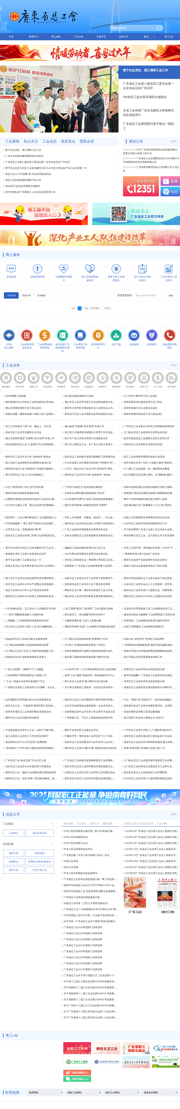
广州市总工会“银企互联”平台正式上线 (25, 760)
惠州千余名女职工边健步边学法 (81, 730)
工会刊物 (162, 823)
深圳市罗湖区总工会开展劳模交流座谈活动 (28, 711)
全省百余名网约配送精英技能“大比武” (85, 493)
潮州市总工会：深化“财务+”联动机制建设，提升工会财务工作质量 (40, 778)
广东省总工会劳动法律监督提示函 (82, 897)
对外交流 (75, 387)
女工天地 (158, 387)
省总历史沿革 (39, 833)
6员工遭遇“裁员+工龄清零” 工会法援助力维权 (89, 608)
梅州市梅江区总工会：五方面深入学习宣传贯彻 (149, 535)
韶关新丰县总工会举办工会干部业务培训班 (87, 584)
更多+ (174, 141)
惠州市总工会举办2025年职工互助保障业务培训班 (31, 596)
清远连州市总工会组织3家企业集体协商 (26, 639)
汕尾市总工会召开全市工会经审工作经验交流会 (90, 772)
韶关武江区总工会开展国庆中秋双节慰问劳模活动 (91, 699)
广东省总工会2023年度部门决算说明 (83, 933)
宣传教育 (61, 387)
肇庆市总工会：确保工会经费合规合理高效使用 (30, 772)
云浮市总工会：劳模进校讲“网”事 (23, 529)
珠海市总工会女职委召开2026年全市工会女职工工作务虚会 (96, 742)
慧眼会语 (87, 141)
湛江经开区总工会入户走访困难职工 (24, 474)
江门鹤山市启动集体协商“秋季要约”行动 (86, 639)
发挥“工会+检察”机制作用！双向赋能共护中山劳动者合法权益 (97, 675)
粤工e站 (169, 36)
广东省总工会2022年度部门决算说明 (83, 939)
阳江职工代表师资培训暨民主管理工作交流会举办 (91, 432)
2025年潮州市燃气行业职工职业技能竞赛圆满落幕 (91, 499)
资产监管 (171, 387)
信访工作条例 (71, 867)
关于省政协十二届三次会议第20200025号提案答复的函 (92, 999)
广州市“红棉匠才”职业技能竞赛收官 (84, 487)
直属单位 (13, 861)
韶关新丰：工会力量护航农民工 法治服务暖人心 (30, 517)
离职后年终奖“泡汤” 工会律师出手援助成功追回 (90, 626)
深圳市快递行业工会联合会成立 (141, 408)
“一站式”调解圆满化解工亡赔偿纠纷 (24, 614)
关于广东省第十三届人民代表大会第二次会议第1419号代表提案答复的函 (102, 1017)
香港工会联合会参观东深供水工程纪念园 (145, 566)
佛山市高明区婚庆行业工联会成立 (23, 408)
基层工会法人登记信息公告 (139, 823)
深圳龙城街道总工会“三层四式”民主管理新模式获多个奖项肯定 (38, 444)
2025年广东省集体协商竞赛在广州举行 (85, 645)
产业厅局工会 (39, 870)
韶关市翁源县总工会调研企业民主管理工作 (147, 438)
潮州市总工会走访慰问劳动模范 (22, 717)
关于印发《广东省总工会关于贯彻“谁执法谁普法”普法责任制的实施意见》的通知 (107, 921)
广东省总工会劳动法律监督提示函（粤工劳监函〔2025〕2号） (97, 879)
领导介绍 (13, 853)
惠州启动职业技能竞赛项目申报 (22, 493)
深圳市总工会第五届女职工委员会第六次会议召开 (150, 736)
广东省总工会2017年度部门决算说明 (83, 969)
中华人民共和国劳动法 (76, 837)
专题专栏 (101, 36)
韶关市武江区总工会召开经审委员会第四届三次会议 (92, 778)
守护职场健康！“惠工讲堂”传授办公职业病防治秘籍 (32, 523)
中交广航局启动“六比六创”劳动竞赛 (24, 487)
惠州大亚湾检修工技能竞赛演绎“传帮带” (86, 505)
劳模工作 (144, 387)
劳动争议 (102, 387)
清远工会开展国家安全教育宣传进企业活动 (147, 517)
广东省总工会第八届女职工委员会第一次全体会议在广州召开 (37, 162)
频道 (146, 36)
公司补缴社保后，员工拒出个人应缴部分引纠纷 (30, 608)
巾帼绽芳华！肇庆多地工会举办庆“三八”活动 (88, 736)
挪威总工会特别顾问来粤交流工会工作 (85, 548)
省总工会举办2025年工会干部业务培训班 (27, 590)
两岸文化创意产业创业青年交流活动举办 (145, 560)
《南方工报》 (168, 912)
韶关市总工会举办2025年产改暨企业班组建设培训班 (33, 584)
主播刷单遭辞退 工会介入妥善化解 (83, 620)
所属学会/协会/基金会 (39, 861)
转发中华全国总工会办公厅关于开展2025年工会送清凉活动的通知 (98, 885)
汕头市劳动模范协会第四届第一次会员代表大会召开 (92, 705)
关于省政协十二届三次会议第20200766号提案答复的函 (92, 987)
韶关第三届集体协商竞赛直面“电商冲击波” (87, 657)
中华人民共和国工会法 (76, 843)
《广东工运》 (135, 912)
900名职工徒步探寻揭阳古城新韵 (22, 186)
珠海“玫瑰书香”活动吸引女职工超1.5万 (144, 748)
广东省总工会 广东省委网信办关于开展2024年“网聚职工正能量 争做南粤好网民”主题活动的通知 (114, 909)
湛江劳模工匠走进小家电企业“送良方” (144, 717)
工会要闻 (12, 141)
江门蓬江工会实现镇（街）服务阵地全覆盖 (147, 468)
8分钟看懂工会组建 (15, 396)
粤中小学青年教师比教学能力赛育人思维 (145, 499)
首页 (11, 36)
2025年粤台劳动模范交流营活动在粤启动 (86, 554)
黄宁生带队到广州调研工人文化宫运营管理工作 (30, 192)
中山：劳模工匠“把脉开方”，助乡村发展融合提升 (150, 699)
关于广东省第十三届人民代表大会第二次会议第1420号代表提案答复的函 (102, 1011)
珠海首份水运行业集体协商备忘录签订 (25, 657)
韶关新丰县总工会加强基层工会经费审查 (145, 772)
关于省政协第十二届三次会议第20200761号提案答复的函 (94, 993)
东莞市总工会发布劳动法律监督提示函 (144, 669)
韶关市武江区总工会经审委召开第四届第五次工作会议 (93, 766)
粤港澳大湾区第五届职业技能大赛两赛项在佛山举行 (151, 493)
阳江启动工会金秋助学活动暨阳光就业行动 (28, 462)
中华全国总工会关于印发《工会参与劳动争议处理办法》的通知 (97, 915)
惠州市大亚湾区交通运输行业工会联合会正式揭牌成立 (93, 408)
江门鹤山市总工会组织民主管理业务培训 (145, 432)
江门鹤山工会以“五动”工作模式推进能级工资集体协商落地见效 (38, 651)
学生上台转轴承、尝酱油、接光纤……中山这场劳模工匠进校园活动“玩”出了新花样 (109, 517)
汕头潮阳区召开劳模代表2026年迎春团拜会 (28, 699)
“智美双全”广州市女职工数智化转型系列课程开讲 (31, 748)
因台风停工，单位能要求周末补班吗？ (85, 614)
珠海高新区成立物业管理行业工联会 (143, 402)
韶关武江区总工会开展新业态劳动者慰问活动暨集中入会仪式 (97, 414)
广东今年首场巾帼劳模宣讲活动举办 (24, 156)
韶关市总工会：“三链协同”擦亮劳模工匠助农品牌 (31, 705)
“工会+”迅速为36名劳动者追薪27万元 (25, 681)
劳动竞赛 (47, 387)
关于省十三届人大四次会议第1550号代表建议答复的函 (92, 981)
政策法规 (68, 823)
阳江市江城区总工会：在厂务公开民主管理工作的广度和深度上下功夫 (102, 444)
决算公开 (94, 823)
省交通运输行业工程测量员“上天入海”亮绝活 (148, 505)
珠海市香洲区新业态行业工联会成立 (143, 414)
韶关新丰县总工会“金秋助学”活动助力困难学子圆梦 (32, 468)
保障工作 (33, 387)
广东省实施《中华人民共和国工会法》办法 (86, 855)
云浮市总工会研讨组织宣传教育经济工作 (145, 523)
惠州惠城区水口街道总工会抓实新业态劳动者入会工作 (34, 402)
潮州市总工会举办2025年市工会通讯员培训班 (148, 596)
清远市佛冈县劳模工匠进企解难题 (142, 711)
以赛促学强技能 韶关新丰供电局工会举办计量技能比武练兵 (36, 499)
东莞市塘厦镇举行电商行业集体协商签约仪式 (89, 651)
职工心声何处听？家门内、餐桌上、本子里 (28, 426)
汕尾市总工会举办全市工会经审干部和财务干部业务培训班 (96, 578)
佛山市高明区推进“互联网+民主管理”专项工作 (29, 438)
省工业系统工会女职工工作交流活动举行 (27, 736)
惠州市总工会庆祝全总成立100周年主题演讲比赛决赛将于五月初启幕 (101, 523)
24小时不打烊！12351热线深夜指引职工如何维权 (90, 669)
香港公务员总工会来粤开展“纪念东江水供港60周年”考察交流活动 (40, 566)
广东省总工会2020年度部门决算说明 (83, 951)
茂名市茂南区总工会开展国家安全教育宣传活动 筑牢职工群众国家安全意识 (104, 535)
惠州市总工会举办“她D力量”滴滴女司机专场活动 (91, 748)
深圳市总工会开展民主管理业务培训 (143, 444)
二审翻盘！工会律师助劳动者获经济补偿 (27, 620)
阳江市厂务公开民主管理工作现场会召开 (86, 438)
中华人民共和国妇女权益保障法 (80, 873)
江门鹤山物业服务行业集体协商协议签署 (27, 645)
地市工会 (13, 870)
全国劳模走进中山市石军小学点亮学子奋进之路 (90, 711)
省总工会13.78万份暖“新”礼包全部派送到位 (28, 174)
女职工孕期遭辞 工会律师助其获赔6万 (144, 626)
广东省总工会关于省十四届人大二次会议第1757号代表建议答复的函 (100, 975)
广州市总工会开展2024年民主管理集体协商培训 (149, 426)
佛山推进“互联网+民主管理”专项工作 (84, 426)
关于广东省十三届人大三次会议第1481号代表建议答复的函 (95, 1005)
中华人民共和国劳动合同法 (78, 849)
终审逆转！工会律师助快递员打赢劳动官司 (147, 620)
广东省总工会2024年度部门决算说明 (83, 927)
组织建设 (6, 387)
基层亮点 (68, 141)
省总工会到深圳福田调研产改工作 (23, 180)
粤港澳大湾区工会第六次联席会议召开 (25, 554)
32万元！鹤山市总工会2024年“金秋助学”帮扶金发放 (92, 468)
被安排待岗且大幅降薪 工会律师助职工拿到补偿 (149, 614)
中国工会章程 (71, 861)
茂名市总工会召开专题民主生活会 (23, 432)
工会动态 (49, 141)
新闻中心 (34, 36)
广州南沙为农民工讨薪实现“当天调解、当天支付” (31, 687)
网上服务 (56, 36)
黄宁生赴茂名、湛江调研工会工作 (23, 150)
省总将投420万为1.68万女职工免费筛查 (26, 742)
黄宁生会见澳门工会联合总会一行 (23, 560)
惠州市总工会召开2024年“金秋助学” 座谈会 (88, 474)
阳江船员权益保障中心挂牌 (79, 396)
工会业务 (79, 36)
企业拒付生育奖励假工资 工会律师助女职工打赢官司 (152, 608)
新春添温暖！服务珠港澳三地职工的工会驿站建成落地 (34, 414)
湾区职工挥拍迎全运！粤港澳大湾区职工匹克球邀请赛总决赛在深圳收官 (103, 560)
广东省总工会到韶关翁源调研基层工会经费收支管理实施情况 (97, 760)
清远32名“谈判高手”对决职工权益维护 (144, 639)
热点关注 (31, 141)
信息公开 (124, 36)
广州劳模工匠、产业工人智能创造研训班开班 (89, 717)
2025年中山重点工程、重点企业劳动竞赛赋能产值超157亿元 (37, 505)
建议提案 (107, 823)
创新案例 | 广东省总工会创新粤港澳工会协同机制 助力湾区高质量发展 (102, 566)
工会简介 (13, 833)
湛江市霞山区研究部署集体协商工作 (143, 657)
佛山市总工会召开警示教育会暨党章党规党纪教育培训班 (95, 596)
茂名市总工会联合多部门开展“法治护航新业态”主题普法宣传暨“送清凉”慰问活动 (48, 535)
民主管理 (20, 387)
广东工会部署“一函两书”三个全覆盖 (24, 669)
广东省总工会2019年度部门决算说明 (83, 957)
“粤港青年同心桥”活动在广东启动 (142, 554)
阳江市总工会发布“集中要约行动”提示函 (86, 681)
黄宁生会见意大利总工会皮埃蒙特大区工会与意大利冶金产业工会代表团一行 (46, 168)
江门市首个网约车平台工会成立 (141, 396)
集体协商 (116, 387)
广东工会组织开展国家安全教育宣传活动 (86, 529)
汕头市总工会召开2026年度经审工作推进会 (28, 766)
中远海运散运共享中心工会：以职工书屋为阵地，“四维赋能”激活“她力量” (44, 730)
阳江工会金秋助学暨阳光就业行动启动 (144, 456)
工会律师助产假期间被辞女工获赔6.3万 (26, 675)
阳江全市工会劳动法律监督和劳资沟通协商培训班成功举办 (36, 578)
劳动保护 (130, 387)
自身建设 (89, 387)
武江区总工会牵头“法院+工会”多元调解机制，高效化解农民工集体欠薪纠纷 (45, 626)
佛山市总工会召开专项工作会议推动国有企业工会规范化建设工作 (99, 402)
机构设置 (39, 853)
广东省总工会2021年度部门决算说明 (83, 945)
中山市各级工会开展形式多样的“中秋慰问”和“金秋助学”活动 (97, 462)
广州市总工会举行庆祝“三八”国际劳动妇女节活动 (150, 730)
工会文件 (81, 823)
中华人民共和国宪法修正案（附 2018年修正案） (89, 831)
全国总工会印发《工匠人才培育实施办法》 (86, 903)
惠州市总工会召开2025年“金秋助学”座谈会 (28, 456)
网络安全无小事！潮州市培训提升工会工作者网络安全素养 (96, 590)
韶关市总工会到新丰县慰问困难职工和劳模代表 (90, 456)
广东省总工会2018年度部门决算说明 (83, 963)
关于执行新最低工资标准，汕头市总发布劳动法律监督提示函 (97, 687)
